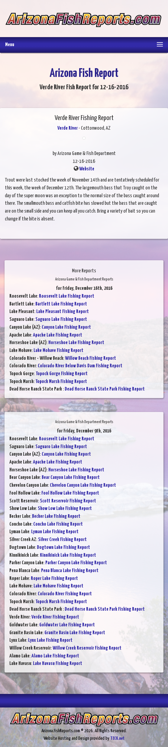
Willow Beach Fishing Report (90, 358)
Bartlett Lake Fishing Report (61, 304)
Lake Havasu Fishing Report (57, 663)
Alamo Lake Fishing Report (55, 656)
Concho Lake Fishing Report (58, 524)
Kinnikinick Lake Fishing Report (68, 555)
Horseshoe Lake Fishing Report (76, 342)
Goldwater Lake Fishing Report (67, 625)
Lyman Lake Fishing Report (55, 531)
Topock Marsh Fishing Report (61, 381)
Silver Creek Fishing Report (62, 539)
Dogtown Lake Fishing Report (63, 547)
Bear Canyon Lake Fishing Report (71, 477)
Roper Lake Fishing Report (54, 578)
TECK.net (117, 738)
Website (86, 169)
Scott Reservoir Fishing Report (68, 501)
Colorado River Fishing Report (65, 594)
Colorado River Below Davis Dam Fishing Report (80, 366)
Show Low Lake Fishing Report (65, 508)
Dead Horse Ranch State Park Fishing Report (105, 389)
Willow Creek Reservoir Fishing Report (87, 648)
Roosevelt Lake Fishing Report (66, 296)
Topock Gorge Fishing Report (62, 373)
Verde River (67, 128)
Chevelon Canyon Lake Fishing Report (83, 485)
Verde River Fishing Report (55, 617)
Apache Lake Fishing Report (57, 335)
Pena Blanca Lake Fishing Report (70, 570)
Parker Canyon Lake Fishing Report (76, 562)
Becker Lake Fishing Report (56, 516)
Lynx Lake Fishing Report (50, 640)
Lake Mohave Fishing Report (58, 350)
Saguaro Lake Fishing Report (61, 319)
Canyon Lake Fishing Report (66, 327)
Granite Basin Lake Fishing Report (74, 632)
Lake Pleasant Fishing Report (62, 311)
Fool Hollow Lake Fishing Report (70, 493)
